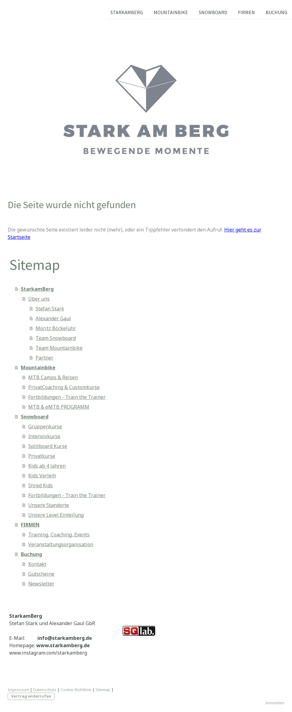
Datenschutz (44, 689)
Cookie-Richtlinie (75, 689)
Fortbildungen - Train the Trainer (67, 397)
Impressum (18, 689)
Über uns (39, 298)
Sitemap (102, 689)
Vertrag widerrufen (31, 696)
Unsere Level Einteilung (56, 515)
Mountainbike (171, 12)
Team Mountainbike (59, 347)
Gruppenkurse (45, 426)
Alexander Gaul (53, 318)
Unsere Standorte (48, 505)
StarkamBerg (126, 12)
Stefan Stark (50, 308)
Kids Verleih (42, 475)
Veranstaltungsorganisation (60, 544)
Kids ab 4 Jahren (47, 465)
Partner (44, 357)
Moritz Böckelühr (56, 328)
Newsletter (41, 583)
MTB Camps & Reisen (53, 377)
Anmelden (274, 703)
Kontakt (37, 564)
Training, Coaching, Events (59, 534)
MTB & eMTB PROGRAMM (58, 406)
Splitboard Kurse (47, 446)
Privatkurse (41, 456)
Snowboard (213, 12)
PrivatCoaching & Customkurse (64, 387)
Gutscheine (41, 573)
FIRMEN (246, 12)
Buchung (276, 12)
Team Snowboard (56, 338)
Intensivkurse (44, 436)
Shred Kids (40, 485)
